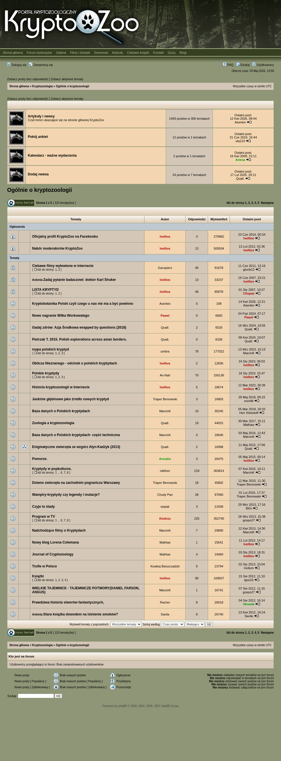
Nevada (248, 604)
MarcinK (248, 353)
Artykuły (117, 52)
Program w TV (43, 517)
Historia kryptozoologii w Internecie (61, 387)
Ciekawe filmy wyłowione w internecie (62, 266)
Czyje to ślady (43, 507)
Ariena (240, 159)
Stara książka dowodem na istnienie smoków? (80, 614)
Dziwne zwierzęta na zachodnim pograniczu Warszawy (76, 483)
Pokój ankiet (38, 137)
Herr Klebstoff (248, 412)
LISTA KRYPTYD (45, 290)
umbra (165, 351)
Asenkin (240, 122)
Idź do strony (235, 202)
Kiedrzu (165, 518)
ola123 (240, 141)
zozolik (249, 401)
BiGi (249, 508)
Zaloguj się (16, 65)
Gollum (249, 568)
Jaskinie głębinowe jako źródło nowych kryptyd (70, 399)
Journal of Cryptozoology (52, 554)
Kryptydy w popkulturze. (52, 469)
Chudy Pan (165, 494)
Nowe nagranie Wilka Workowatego (60, 316)
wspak (165, 506)
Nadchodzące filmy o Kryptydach (59, 530)
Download (101, 52)
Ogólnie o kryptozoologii (72, 86)
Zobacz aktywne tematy (67, 79)
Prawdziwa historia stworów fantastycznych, (68, 602)
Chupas (248, 293)
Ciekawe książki (138, 52)
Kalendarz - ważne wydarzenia (52, 155)
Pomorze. (39, 459)
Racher (165, 602)
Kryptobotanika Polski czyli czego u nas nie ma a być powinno (82, 304)
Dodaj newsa (38, 174)
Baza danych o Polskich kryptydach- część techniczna (76, 435)
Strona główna (13, 52)
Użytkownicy (263, 65)
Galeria (61, 52)
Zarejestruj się (41, 65)
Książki (38, 576)
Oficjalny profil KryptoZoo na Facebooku (65, 237)
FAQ (228, 65)
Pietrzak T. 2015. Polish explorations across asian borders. (79, 339)
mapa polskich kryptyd (50, 349)
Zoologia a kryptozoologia (53, 423)
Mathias (248, 424)
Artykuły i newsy (41, 116)
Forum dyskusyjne (39, 52)
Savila (165, 614)
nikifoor (165, 470)
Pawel (165, 315)
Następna (267, 202)
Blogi (183, 52)
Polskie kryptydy (45, 373)
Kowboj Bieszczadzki (165, 566)
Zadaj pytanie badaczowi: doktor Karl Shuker (79, 280)
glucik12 (248, 269)
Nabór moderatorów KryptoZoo (57, 248)
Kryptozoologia (42, 86)
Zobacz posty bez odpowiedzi (27, 79)
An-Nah (165, 375)
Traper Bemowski (165, 399)
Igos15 (248, 580)
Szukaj (243, 65)
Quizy (172, 52)
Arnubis (165, 459)
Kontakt (158, 52)
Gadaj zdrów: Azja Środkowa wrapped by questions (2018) (79, 327)
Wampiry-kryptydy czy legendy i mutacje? (66, 495)
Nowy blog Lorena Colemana (55, 542)
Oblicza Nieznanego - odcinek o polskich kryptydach (74, 363)
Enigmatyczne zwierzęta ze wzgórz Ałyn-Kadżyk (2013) (76, 447)
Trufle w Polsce (44, 566)
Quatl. (240, 178)
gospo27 (249, 520)
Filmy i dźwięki (80, 52)
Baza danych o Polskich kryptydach (61, 411)
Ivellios (165, 236)
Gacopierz (165, 267)
